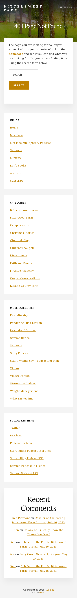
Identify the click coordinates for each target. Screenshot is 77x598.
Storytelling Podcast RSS (27, 458)
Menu (68, 7)
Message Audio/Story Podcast (30, 142)
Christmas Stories (22, 233)
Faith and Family (21, 263)
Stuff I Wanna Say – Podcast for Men (34, 360)
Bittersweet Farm (23, 8)
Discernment (18, 255)
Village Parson (20, 375)
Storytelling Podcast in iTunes (30, 450)
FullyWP (42, 593)
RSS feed (16, 435)
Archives (16, 173)
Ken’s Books (18, 165)
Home (14, 127)
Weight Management (24, 391)
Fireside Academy (22, 270)
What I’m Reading (21, 398)
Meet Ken (16, 135)
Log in (50, 589)
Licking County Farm (24, 285)
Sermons (16, 150)
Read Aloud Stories (23, 330)
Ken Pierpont (21, 518)
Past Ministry (19, 315)
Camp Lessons (19, 225)
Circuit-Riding (20, 240)
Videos (14, 368)
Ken (16, 530)
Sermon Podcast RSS (24, 473)
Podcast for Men (21, 443)
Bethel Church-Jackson (25, 210)
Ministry (15, 158)
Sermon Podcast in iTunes (27, 466)
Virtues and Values (23, 383)
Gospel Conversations (25, 278)
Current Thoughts (22, 248)
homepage (16, 54)
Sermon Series (20, 338)
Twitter (15, 428)
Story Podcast (19, 353)
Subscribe (16, 180)
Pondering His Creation (26, 323)
